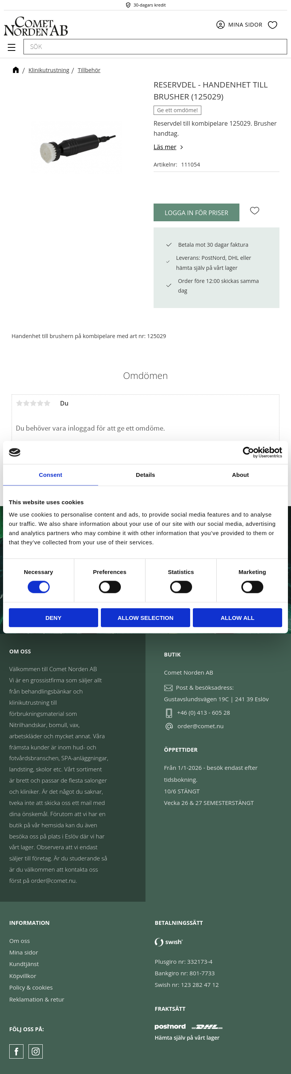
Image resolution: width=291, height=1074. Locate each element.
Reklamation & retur (36, 999)
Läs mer (165, 147)
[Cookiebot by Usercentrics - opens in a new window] (248, 452)
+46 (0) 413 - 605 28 (203, 712)
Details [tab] (145, 474)
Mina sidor (23, 952)
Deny (53, 617)
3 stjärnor (33, 403)
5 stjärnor (46, 403)
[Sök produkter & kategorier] (146, 46)
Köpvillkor (22, 976)
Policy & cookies (31, 987)
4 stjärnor (40, 403)
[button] (10, 50)
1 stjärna (19, 403)
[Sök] (277, 46)
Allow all (237, 617)
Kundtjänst (24, 964)
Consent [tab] (50, 474)
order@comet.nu (200, 726)
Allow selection (145, 617)
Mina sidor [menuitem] (245, 24)
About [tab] (240, 474)
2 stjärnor (26, 403)
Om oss (19, 940)
